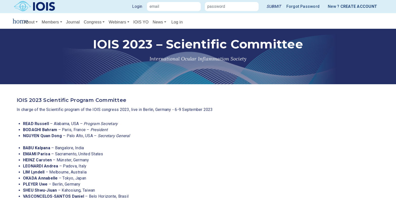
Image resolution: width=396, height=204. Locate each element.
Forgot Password (303, 6)
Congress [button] (93, 22)
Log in (177, 22)
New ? (352, 7)
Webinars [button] (117, 22)
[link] (274, 6)
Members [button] (50, 22)
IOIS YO (141, 22)
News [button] (158, 22)
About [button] (29, 22)
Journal (73, 22)
